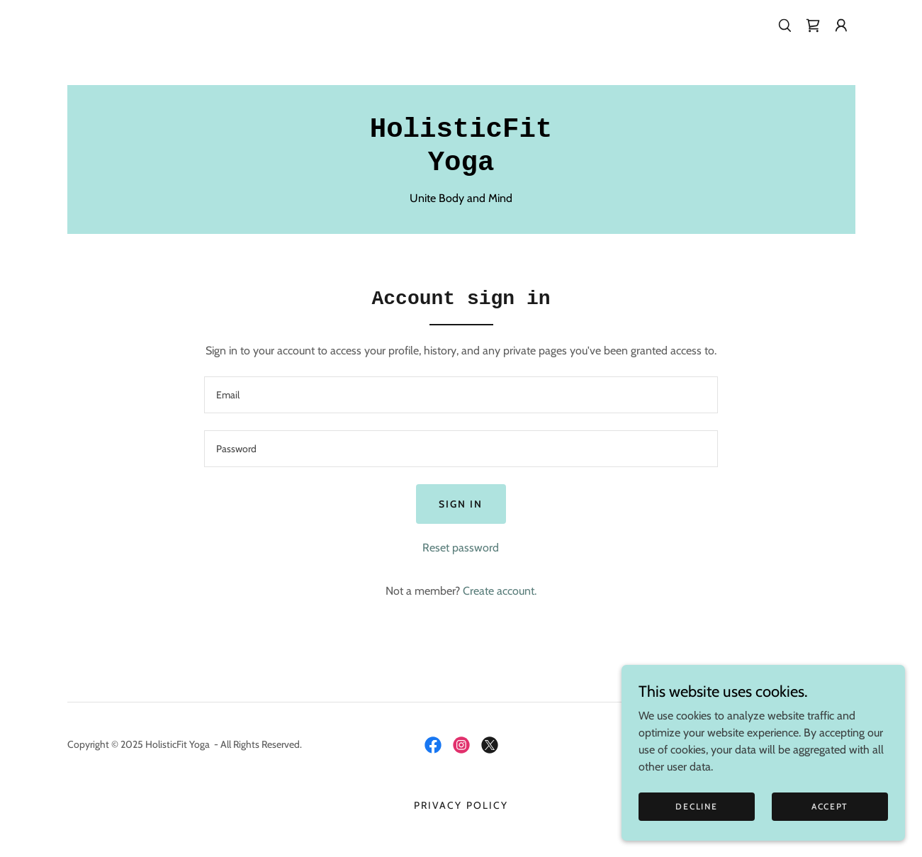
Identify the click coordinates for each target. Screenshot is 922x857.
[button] (841, 25)
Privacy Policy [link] (460, 805)
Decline (696, 835)
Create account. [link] (499, 591)
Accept (829, 835)
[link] (813, 25)
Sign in (461, 504)
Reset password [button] (460, 547)
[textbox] (461, 394)
